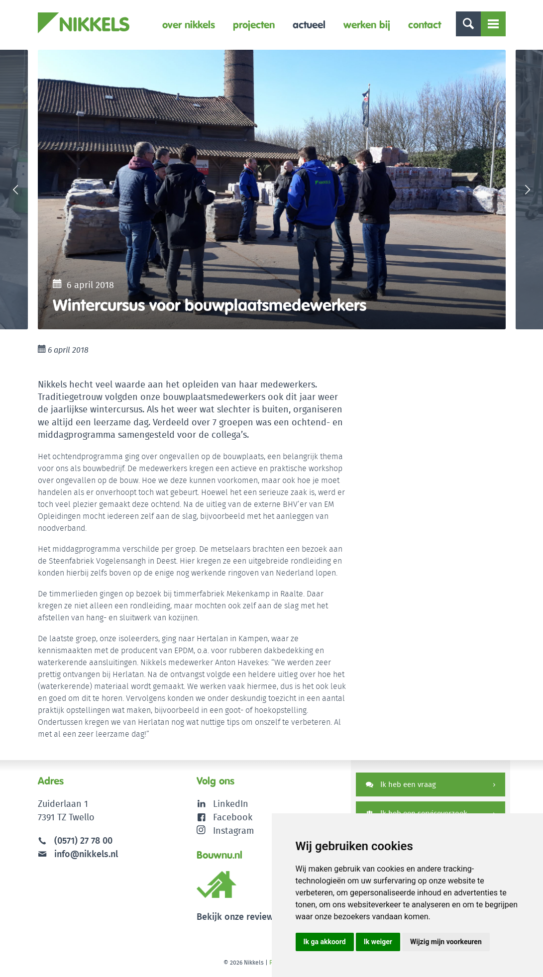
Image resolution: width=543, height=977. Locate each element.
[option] (272, 189)
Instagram (225, 830)
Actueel (309, 24)
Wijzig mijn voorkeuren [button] (446, 942)
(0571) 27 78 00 (83, 840)
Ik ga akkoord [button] (325, 942)
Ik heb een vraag (401, 784)
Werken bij (366, 24)
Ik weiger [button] (378, 942)
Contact (424, 24)
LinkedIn (230, 803)
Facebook (232, 817)
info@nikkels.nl (78, 854)
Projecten (254, 24)
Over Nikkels (188, 24)
